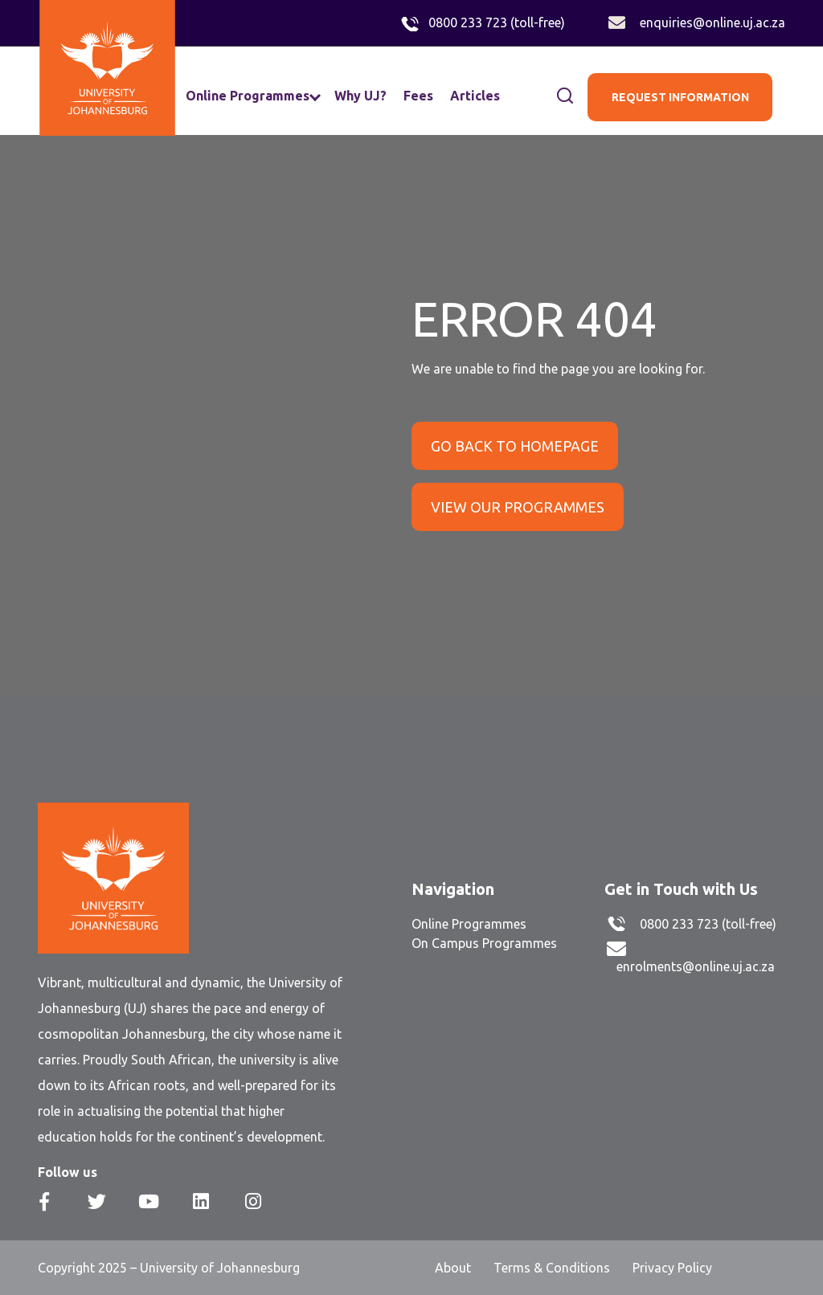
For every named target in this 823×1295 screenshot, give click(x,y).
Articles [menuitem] (475, 95)
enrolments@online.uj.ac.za (695, 966)
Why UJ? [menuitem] (360, 95)
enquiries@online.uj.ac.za (712, 22)
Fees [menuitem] (418, 95)
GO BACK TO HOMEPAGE (515, 446)
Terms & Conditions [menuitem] (551, 1267)
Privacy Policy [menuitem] (672, 1267)
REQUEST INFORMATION (680, 97)
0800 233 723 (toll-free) (496, 22)
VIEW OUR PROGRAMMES (517, 507)
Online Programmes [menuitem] (247, 95)
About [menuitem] (453, 1267)
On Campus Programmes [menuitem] (484, 943)
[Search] (547, 96)
